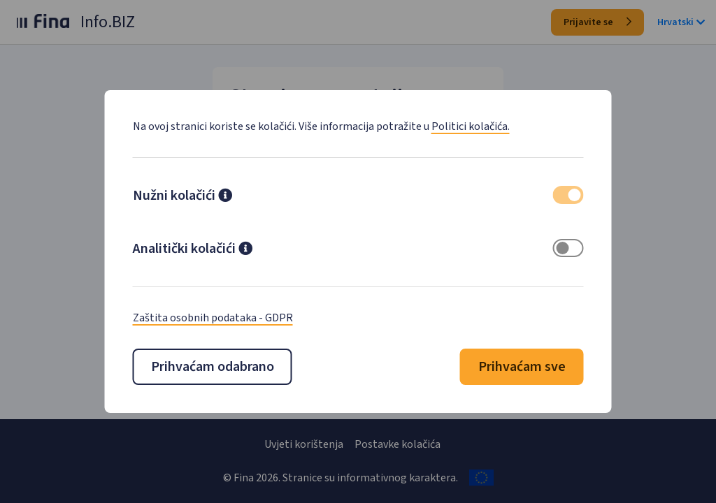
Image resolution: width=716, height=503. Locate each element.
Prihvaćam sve (522, 367)
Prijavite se (597, 22)
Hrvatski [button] (681, 22)
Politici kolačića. (470, 126)
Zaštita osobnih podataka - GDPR (213, 318)
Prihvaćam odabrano (212, 367)
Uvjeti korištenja (303, 444)
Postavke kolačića (398, 444)
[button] (225, 197)
